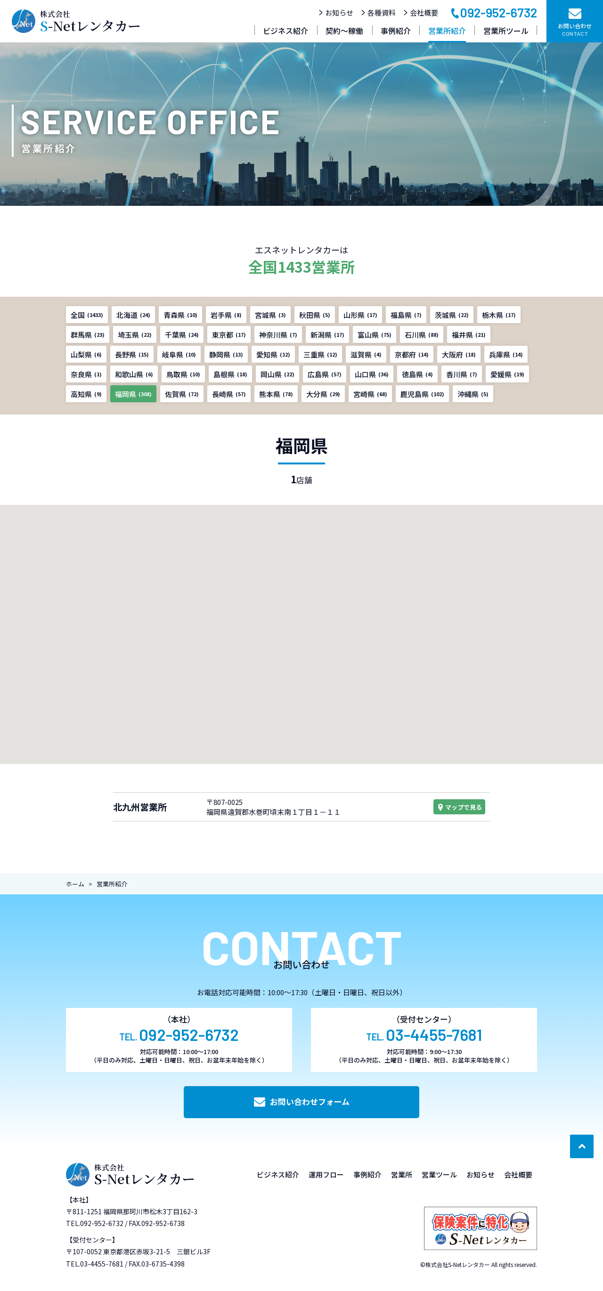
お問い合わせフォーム (302, 1101)
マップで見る (459, 807)
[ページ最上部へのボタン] (582, 1146)
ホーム (75, 883)
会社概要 (420, 12)
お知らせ (335, 12)
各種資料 (378, 12)
